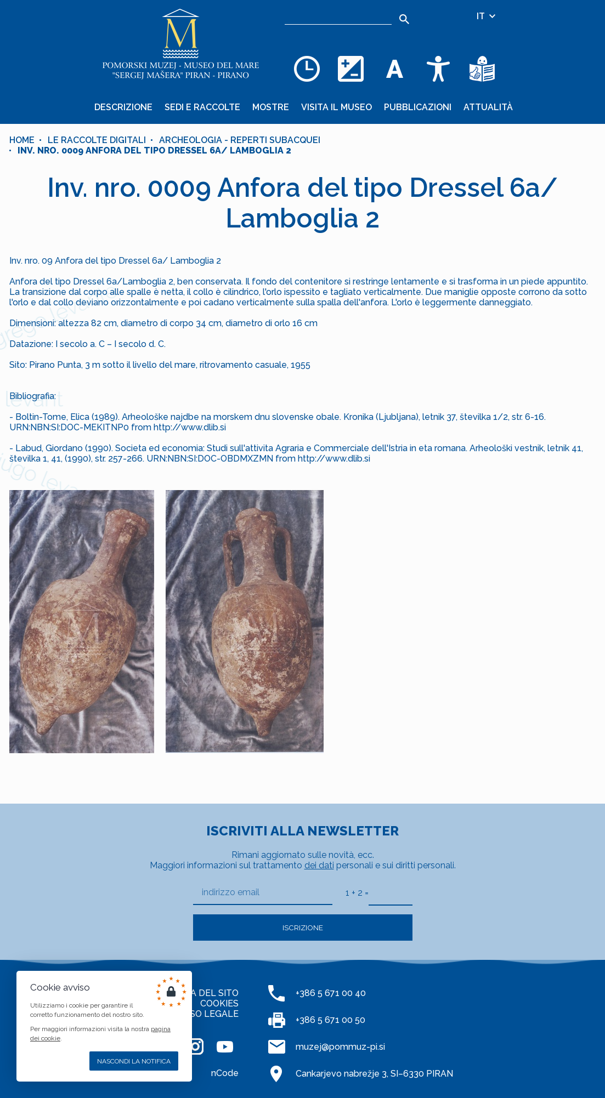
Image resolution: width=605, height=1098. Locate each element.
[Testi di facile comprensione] (482, 68)
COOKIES (219, 1003)
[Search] (404, 19)
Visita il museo (336, 107)
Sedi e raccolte (202, 107)
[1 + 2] (390, 892)
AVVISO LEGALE (204, 1014)
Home (22, 140)
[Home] (180, 43)
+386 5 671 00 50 (330, 1020)
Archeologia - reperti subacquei (239, 140)
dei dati (319, 865)
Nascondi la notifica (134, 1061)
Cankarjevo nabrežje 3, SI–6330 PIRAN (374, 1073)
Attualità (488, 107)
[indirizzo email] (262, 892)
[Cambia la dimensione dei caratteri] (394, 68)
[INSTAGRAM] (195, 1046)
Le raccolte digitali (97, 140)
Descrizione (123, 107)
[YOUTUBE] (225, 1046)
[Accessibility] (438, 68)
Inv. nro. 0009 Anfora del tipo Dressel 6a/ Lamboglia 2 (154, 150)
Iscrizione (302, 927)
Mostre (270, 107)
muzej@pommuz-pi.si (340, 1047)
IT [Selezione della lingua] (487, 16)
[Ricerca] (338, 16)
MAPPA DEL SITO (202, 993)
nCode (225, 1073)
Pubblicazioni (417, 107)
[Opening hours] (307, 68)
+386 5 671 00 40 (331, 993)
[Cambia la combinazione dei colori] (350, 68)
